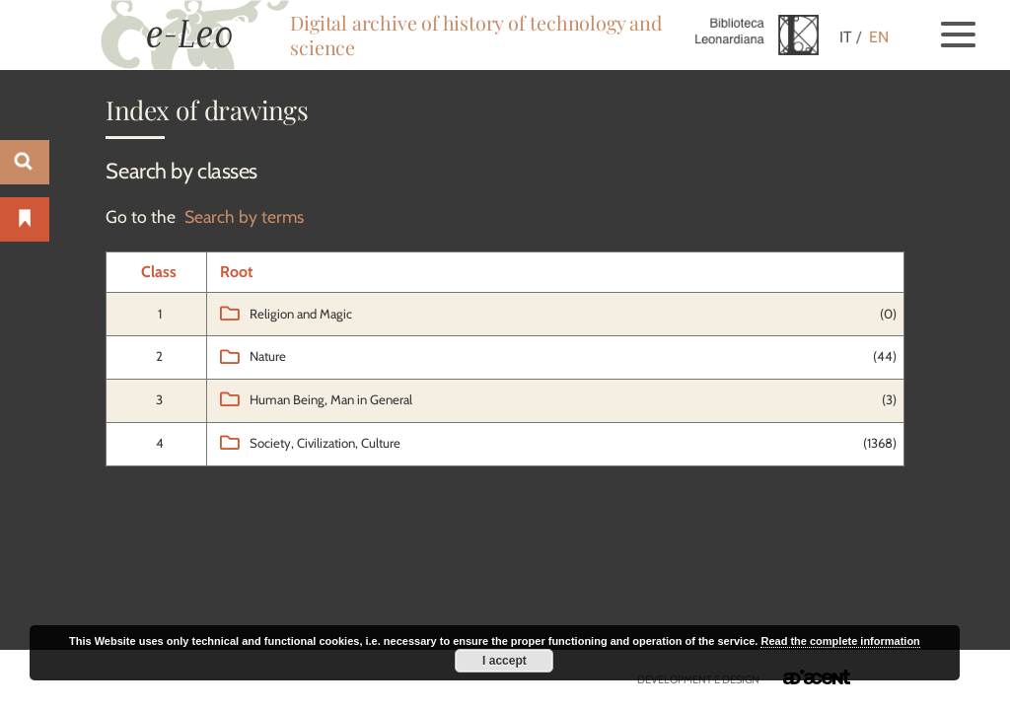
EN (879, 37)
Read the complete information (839, 641)
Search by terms (244, 216)
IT (845, 37)
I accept (504, 661)
